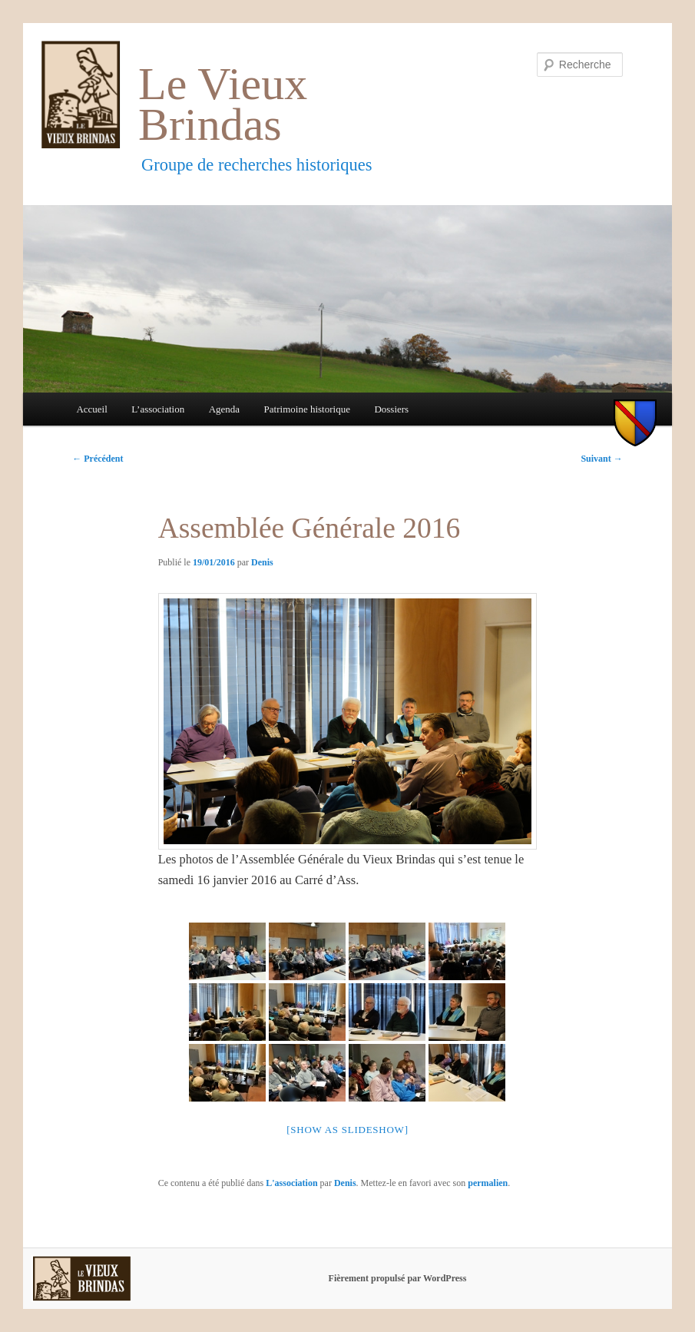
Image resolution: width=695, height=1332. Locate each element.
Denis (262, 562)
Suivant (601, 458)
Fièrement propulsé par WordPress (398, 1278)
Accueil (91, 409)
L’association (157, 409)
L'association (291, 1183)
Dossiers (391, 409)
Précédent (97, 458)
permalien (488, 1183)
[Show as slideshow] (347, 1129)
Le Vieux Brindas (222, 104)
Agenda (224, 409)
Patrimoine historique (307, 409)
